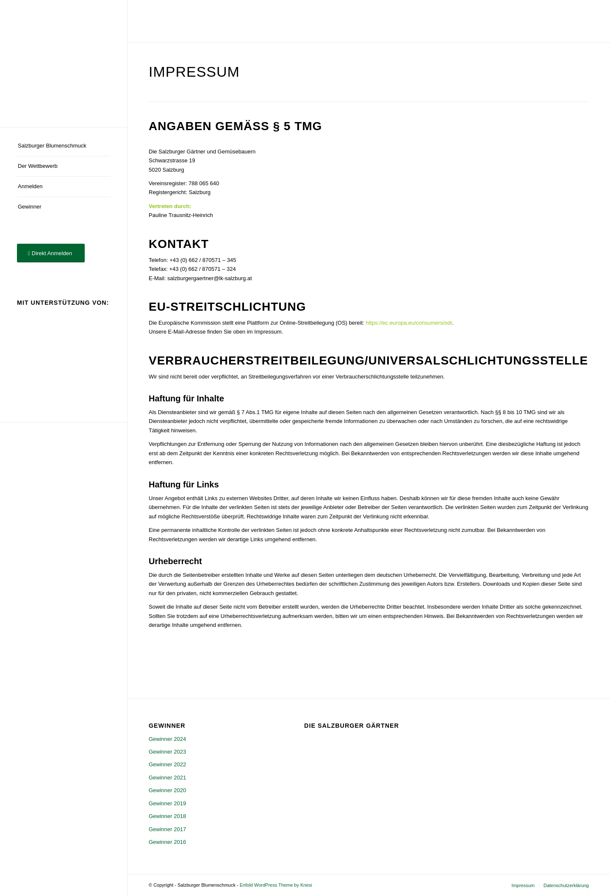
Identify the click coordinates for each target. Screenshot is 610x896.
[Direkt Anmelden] (51, 253)
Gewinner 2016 (167, 842)
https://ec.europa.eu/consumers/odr (409, 323)
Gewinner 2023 (167, 752)
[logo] (63, 64)
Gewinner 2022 (167, 764)
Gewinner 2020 (167, 790)
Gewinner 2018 (167, 816)
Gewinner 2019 (167, 803)
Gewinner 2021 (167, 777)
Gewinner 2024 (167, 739)
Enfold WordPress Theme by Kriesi (276, 885)
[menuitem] (64, 146)
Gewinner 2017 (167, 829)
